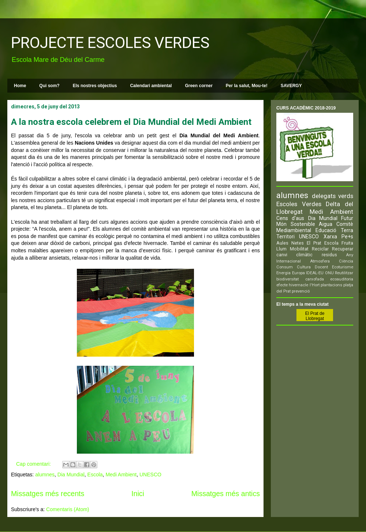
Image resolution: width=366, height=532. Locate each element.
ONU (329, 273)
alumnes (45, 474)
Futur (347, 218)
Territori (285, 236)
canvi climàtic (294, 254)
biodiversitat (287, 279)
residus (329, 254)
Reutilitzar (344, 273)
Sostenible (303, 224)
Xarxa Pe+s (338, 236)
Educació (325, 230)
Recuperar (342, 249)
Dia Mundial (71, 474)
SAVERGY (291, 85)
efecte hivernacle (292, 285)
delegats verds (333, 196)
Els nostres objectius (95, 85)
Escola (95, 474)
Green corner (198, 85)
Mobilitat (299, 249)
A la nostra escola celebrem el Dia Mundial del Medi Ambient (131, 122)
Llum (281, 249)
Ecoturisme (342, 267)
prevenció (301, 291)
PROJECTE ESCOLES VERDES (110, 43)
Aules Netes (290, 243)
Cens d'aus (290, 218)
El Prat (314, 243)
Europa (298, 273)
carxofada (314, 279)
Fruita (347, 243)
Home (20, 85)
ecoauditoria (341, 279)
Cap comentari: (34, 464)
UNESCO (150, 474)
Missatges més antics (225, 494)
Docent (321, 267)
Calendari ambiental (151, 85)
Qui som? (49, 85)
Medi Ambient (121, 474)
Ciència (346, 261)
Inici (137, 494)
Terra (347, 230)
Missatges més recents (47, 494)
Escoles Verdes (298, 204)
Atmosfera (320, 261)
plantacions (331, 285)
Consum (284, 267)
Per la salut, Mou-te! (247, 85)
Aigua (325, 224)
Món (281, 224)
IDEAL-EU (315, 273)
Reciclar (320, 249)
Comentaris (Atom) (67, 509)
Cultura (304, 267)
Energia (283, 273)
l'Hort (315, 285)
